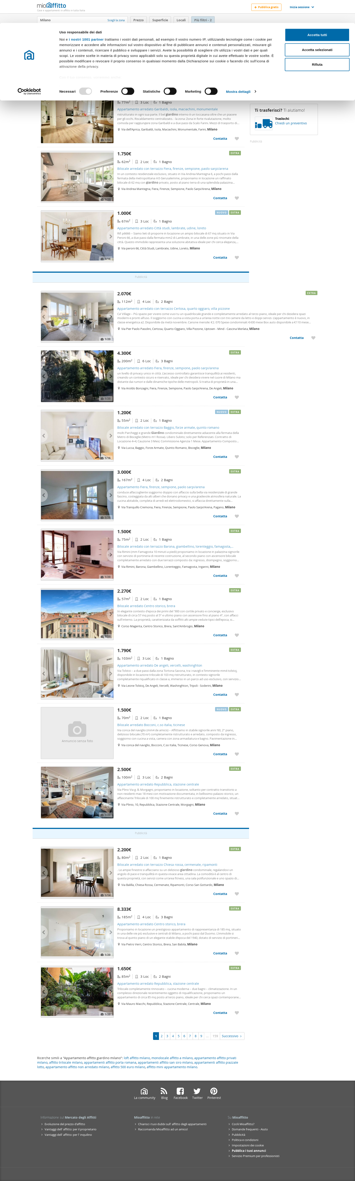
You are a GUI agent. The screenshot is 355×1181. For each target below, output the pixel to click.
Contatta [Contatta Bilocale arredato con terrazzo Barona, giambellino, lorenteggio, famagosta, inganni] (220, 575)
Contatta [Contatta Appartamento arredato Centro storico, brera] (220, 953)
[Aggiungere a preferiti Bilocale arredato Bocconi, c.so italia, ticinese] (237, 754)
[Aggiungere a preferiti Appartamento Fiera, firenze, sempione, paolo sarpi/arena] (237, 516)
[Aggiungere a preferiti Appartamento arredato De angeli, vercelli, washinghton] (237, 694)
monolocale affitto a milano (172, 1058)
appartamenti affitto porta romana (110, 1062)
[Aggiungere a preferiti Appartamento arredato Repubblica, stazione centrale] (237, 813)
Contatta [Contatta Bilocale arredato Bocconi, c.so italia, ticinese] (220, 754)
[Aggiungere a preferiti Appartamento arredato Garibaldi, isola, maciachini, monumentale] (237, 138)
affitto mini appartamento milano (172, 1067)
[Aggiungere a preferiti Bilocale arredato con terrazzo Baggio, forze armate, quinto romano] (237, 456)
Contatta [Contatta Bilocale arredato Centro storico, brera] (220, 635)
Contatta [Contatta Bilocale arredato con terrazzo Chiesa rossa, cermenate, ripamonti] (220, 894)
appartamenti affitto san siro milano (165, 1062)
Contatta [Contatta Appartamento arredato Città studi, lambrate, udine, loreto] (220, 257)
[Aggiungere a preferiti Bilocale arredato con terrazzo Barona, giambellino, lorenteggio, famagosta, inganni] (237, 575)
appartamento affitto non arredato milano (77, 1067)
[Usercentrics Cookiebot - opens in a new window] (29, 68)
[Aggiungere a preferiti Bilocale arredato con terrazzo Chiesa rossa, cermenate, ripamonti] (237, 893)
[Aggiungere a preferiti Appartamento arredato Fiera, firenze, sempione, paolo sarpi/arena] (237, 397)
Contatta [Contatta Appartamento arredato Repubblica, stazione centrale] (220, 813)
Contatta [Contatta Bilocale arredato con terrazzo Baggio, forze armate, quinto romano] (220, 456)
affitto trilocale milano (65, 1062)
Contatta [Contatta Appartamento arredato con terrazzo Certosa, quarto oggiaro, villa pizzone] (297, 338)
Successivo (232, 1036)
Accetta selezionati (317, 27)
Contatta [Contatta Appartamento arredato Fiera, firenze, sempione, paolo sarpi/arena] (220, 397)
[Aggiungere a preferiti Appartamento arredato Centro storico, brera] (237, 953)
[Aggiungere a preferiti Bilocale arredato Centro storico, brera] (237, 635)
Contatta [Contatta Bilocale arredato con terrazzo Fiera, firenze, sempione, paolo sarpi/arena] (220, 198)
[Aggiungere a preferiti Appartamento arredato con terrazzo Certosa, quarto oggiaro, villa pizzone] (313, 337)
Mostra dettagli (238, 69)
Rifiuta (317, 41)
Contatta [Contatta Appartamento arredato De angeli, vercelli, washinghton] (220, 694)
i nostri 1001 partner (86, 16)
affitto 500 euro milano (128, 1067)
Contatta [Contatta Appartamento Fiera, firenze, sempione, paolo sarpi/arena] (220, 516)
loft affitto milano (137, 1058)
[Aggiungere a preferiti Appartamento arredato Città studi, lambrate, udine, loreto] (237, 257)
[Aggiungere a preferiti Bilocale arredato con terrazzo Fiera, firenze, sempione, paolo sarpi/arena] (237, 198)
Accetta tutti (317, 12)
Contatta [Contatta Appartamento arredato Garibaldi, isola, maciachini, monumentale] (220, 138)
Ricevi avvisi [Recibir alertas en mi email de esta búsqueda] (284, 79)
